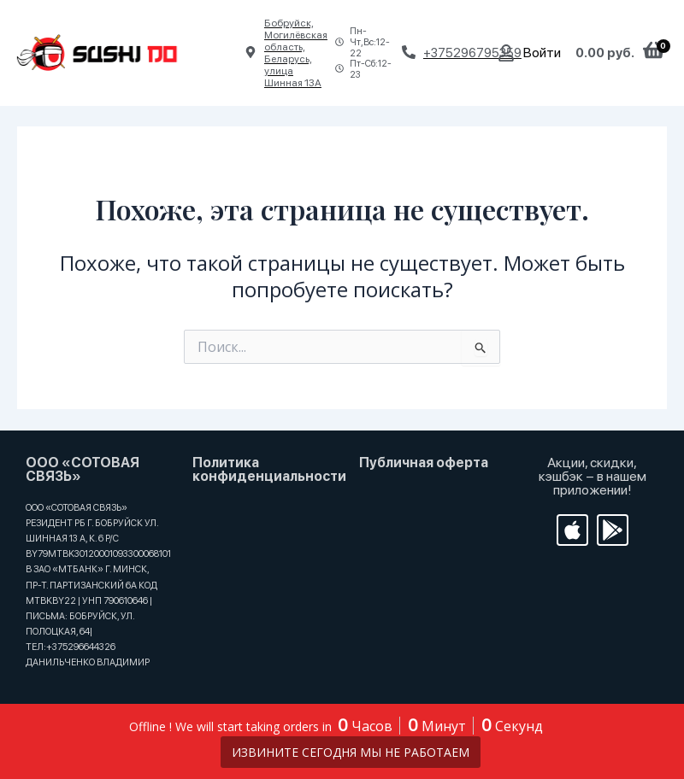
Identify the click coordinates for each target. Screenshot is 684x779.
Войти (542, 52)
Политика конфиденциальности (269, 469)
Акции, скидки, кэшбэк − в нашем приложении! (592, 476)
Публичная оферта (423, 462)
